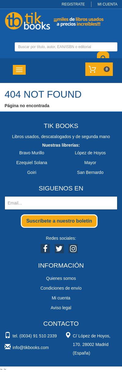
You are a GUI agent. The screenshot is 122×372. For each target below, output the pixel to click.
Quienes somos (61, 278)
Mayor (90, 162)
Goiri (31, 172)
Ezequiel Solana (31, 162)
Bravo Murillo (31, 152)
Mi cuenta (61, 297)
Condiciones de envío (61, 288)
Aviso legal (61, 307)
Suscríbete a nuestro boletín (59, 221)
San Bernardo (90, 172)
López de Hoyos (90, 152)
